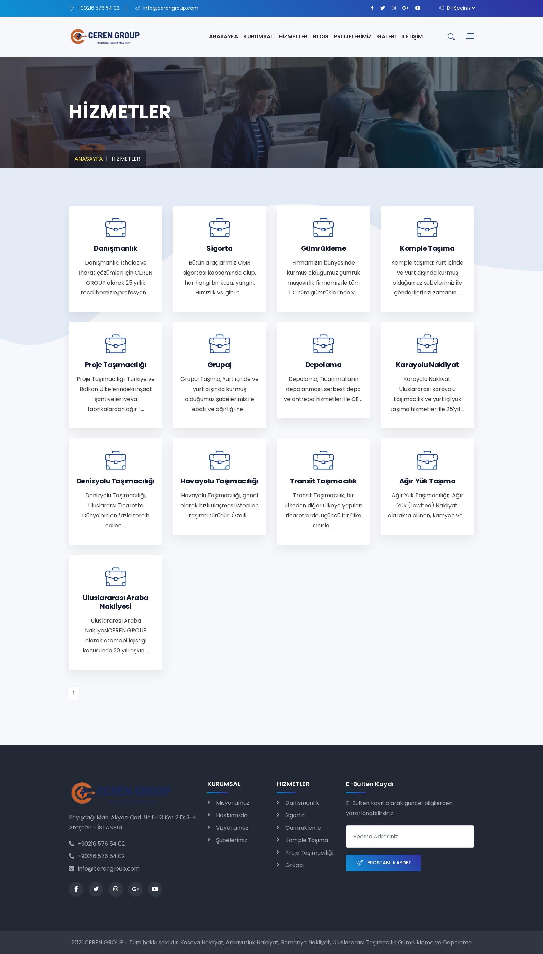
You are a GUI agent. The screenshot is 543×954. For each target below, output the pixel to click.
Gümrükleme (303, 828)
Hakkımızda (232, 815)
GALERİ (386, 37)
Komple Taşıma (306, 840)
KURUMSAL (258, 37)
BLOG (320, 37)
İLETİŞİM (412, 37)
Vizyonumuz (232, 828)
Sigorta (295, 815)
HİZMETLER (293, 37)
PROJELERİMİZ (353, 37)
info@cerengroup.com (104, 869)
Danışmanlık (302, 803)
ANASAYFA (223, 37)
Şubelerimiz (231, 840)
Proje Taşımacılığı (309, 853)
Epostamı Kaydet (383, 863)
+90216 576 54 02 (97, 844)
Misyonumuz (232, 803)
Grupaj (294, 865)
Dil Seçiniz (455, 8)
